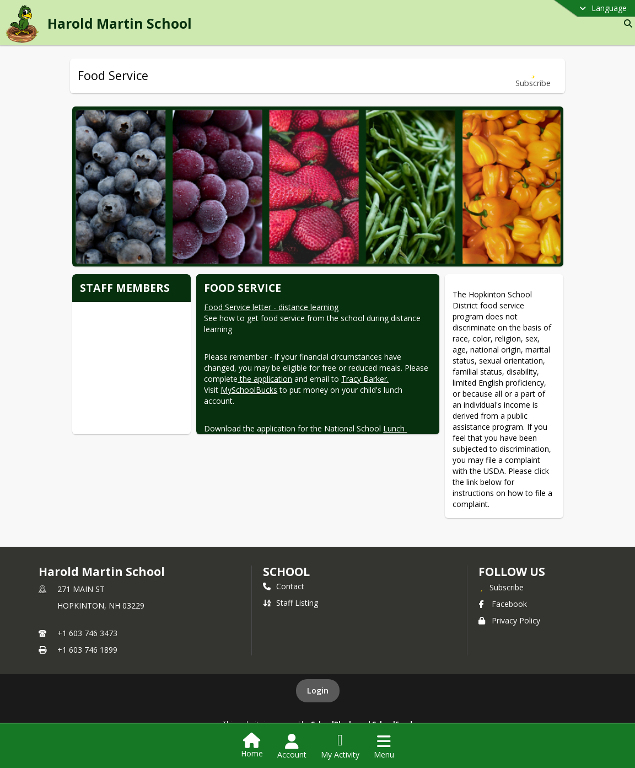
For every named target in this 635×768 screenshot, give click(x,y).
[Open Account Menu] (291, 746)
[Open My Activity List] (340, 746)
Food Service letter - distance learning (271, 307)
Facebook (502, 604)
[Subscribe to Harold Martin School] (501, 587)
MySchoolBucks (248, 390)
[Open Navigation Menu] (384, 746)
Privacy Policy (509, 620)
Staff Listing (290, 603)
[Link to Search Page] (626, 23)
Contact (283, 586)
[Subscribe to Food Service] (533, 76)
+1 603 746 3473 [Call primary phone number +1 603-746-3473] (87, 633)
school (286, 571)
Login (318, 690)
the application (265, 379)
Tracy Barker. (365, 379)
